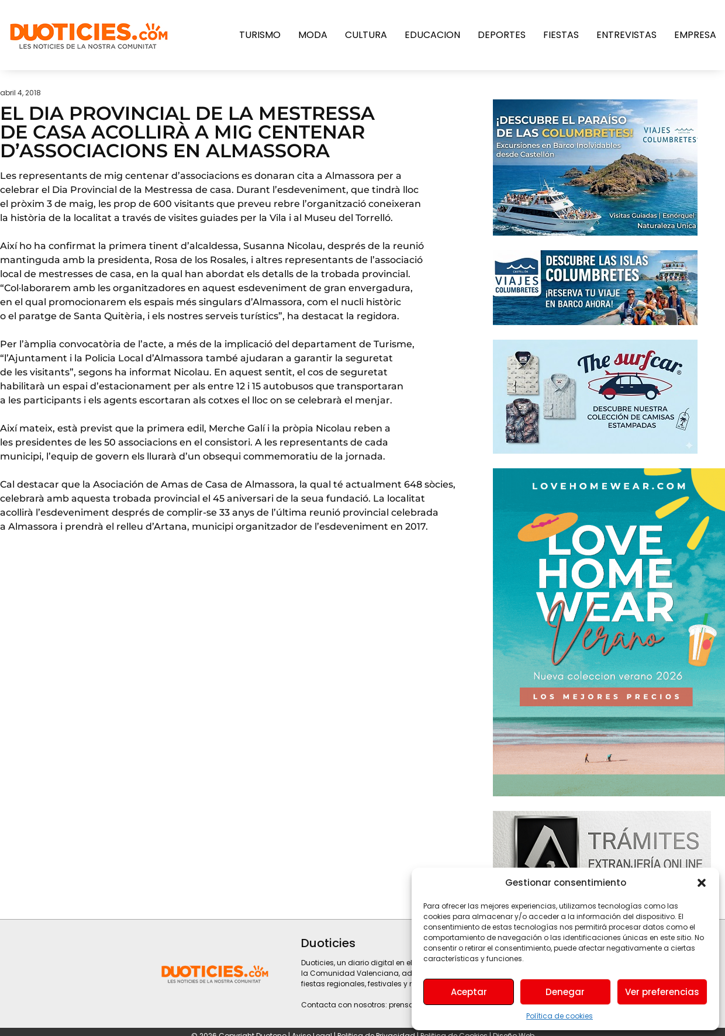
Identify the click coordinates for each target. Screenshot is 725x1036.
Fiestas (561, 35)
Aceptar (469, 992)
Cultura (366, 35)
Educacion (432, 35)
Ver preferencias (662, 992)
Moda (312, 35)
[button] (701, 883)
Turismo (260, 35)
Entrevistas (626, 35)
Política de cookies (559, 1016)
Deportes (502, 35)
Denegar (565, 992)
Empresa (695, 35)
